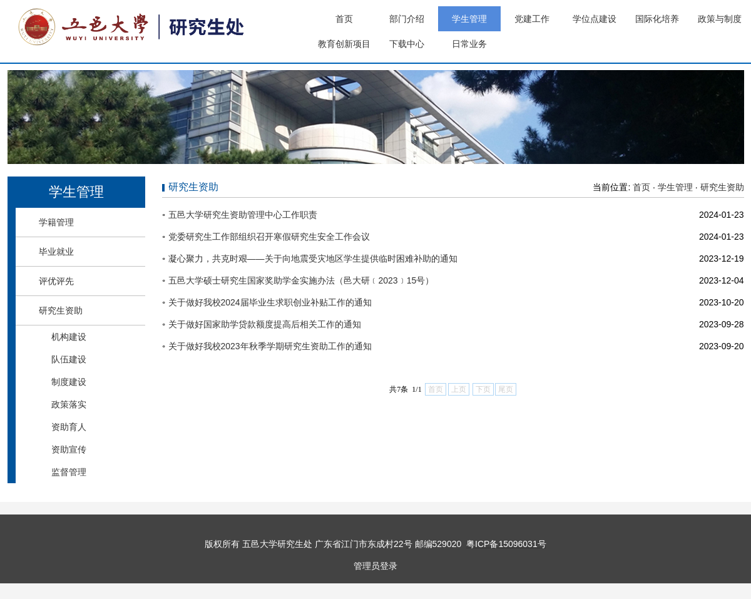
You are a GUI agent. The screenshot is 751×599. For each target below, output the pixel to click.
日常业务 (469, 44)
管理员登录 (375, 566)
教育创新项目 (344, 44)
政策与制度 (720, 19)
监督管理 (68, 472)
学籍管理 (56, 222)
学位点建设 (594, 19)
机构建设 (68, 337)
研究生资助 (61, 310)
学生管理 (469, 19)
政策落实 (68, 404)
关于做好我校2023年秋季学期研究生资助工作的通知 (270, 346)
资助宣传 (68, 449)
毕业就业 (56, 252)
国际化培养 (657, 19)
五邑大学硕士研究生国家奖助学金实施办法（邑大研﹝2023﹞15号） (301, 280)
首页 (344, 19)
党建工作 (531, 19)
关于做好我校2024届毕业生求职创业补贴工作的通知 (270, 302)
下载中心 (406, 44)
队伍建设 (68, 359)
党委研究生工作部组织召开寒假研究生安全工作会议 (269, 237)
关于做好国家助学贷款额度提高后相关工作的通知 (264, 324)
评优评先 (56, 281)
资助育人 (68, 427)
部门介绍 (406, 19)
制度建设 (68, 382)
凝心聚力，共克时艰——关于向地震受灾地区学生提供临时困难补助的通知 (312, 258)
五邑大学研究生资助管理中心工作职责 (242, 215)
